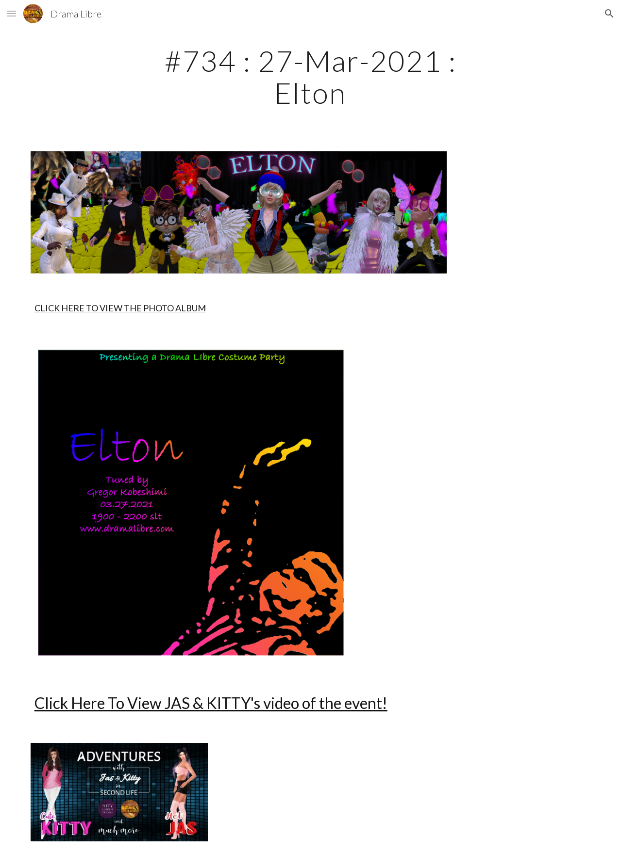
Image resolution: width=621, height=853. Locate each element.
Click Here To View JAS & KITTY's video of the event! (210, 702)
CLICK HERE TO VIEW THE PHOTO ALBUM (120, 308)
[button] (11, 13)
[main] (310, 77)
